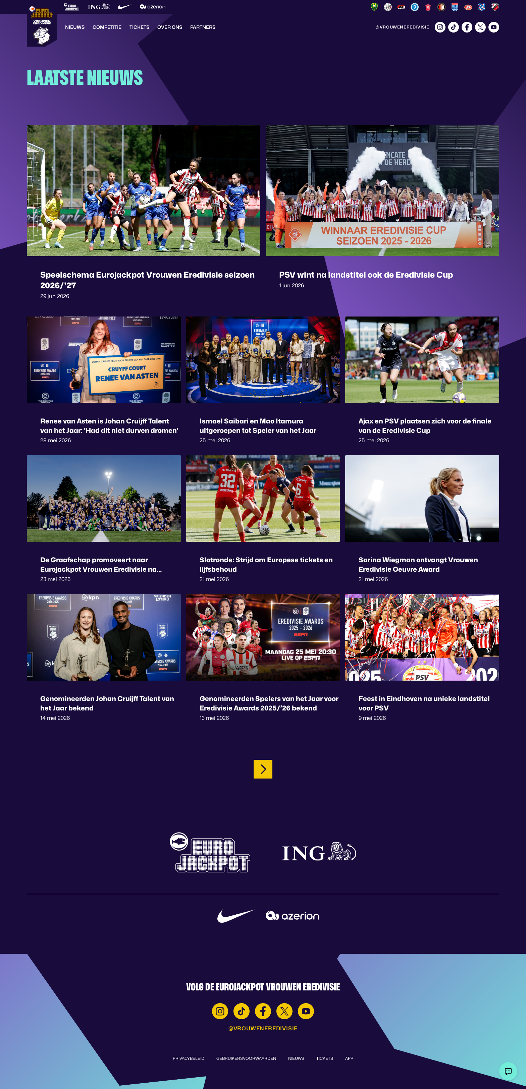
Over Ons (169, 27)
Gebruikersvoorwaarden (246, 1058)
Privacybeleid (188, 1058)
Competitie (107, 27)
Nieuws (75, 27)
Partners (202, 27)
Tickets (139, 27)
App (349, 1058)
